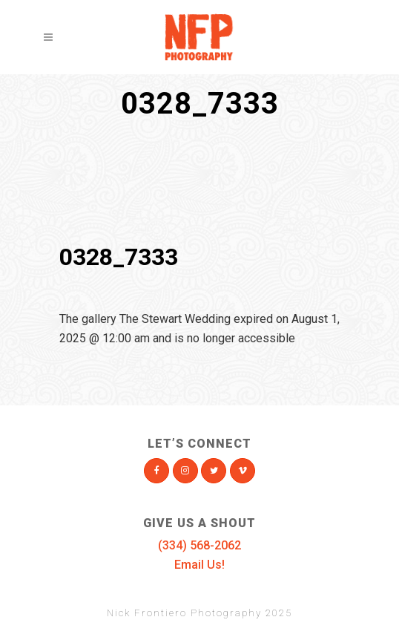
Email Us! (199, 565)
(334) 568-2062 (199, 545)
